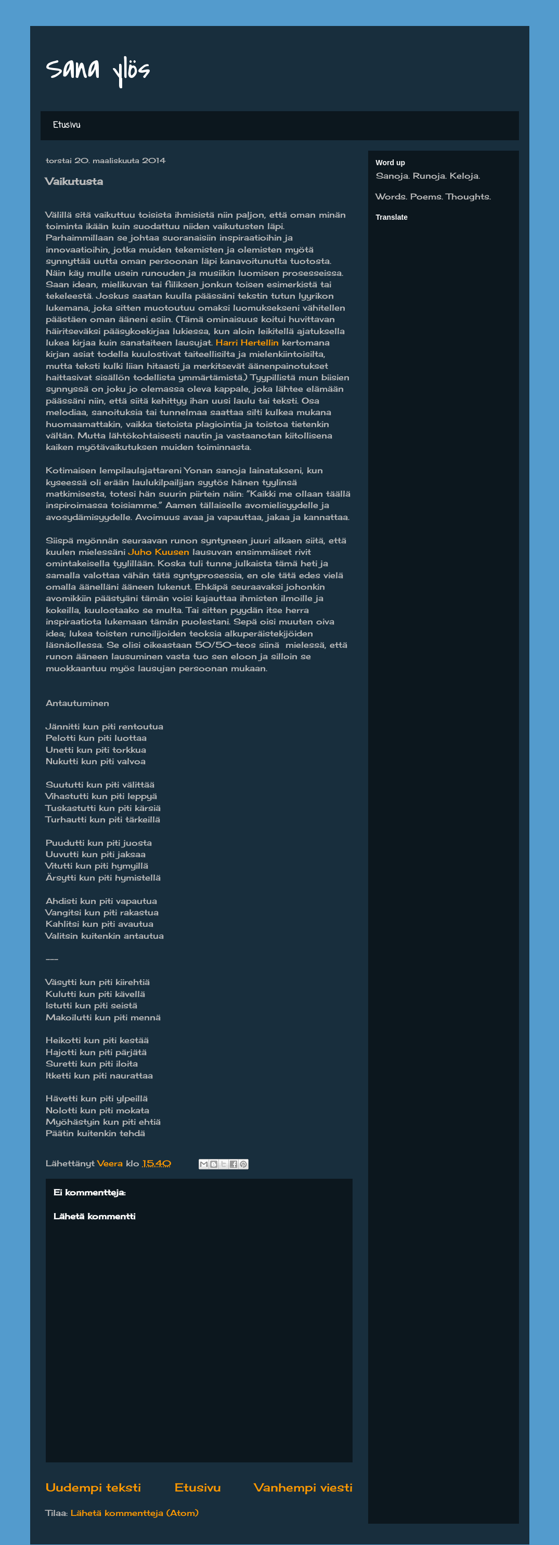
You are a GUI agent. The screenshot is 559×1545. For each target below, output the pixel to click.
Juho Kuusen (158, 552)
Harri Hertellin (247, 342)
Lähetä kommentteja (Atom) (135, 1513)
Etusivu (66, 125)
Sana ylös (98, 69)
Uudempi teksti (93, 1487)
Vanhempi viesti (304, 1487)
